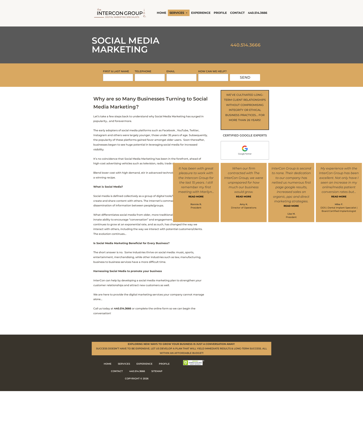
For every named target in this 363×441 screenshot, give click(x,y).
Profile (220, 13)
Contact (237, 13)
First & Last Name (116, 71)
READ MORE (196, 196)
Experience (201, 13)
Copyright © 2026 (137, 378)
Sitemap (157, 371)
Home (161, 13)
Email (170, 71)
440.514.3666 (257, 13)
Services (178, 13)
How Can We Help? (212, 71)
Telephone (143, 71)
